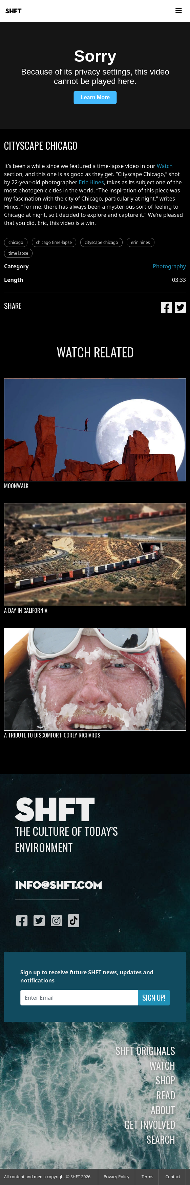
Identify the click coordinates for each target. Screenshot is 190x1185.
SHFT (13, 11)
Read (165, 1095)
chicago (15, 242)
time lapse (18, 253)
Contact (173, 1177)
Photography (169, 266)
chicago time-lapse (54, 242)
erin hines (140, 242)
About (163, 1110)
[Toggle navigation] (178, 11)
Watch (165, 166)
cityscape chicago (101, 242)
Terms (147, 1177)
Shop (165, 1080)
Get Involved (150, 1124)
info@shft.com (58, 885)
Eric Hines (91, 182)
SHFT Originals (145, 1050)
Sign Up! (153, 997)
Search (160, 1139)
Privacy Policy (116, 1177)
